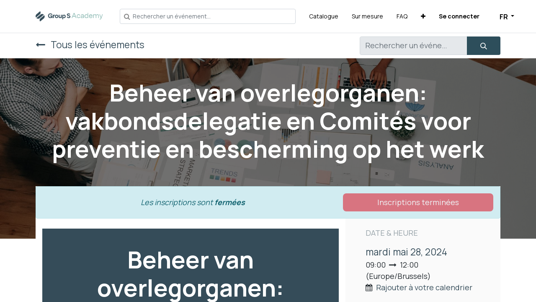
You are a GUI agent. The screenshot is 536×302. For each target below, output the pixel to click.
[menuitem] (324, 16)
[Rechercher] (483, 45)
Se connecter (459, 16)
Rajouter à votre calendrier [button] (424, 287)
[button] (423, 16)
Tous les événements (90, 44)
